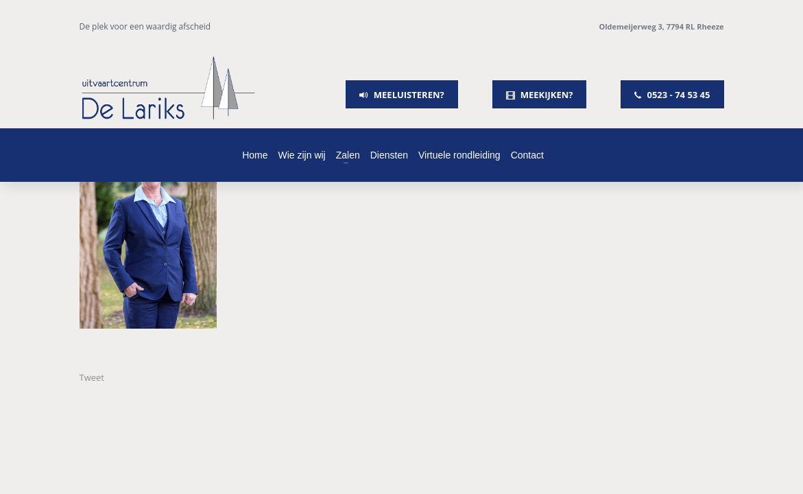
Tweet (92, 377)
